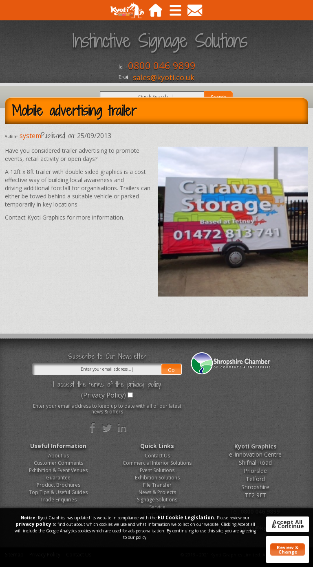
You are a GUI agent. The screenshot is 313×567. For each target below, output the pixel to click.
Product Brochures (58, 484)
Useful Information (58, 446)
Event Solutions (157, 470)
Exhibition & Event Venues (58, 470)
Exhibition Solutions (157, 477)
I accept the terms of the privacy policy (107, 384)
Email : (125, 77)
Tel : (121, 67)
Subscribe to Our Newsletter (107, 356)
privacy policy (33, 524)
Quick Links (157, 446)
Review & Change (288, 549)
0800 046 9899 (162, 65)
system (30, 135)
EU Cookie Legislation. (187, 517)
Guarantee (58, 477)
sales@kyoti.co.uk (163, 77)
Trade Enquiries (58, 499)
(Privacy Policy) (103, 395)
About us (58, 455)
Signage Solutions (157, 499)
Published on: (58, 135)
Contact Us (157, 455)
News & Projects (157, 492)
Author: (11, 136)
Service (157, 506)
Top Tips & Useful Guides (58, 492)
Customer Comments (58, 462)
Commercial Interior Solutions (157, 462)
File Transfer (157, 484)
